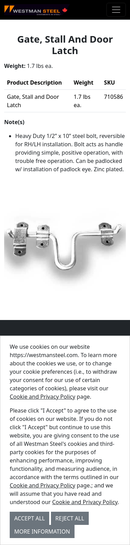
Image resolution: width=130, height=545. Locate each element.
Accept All (29, 518)
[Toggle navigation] (116, 10)
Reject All (69, 518)
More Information (42, 531)
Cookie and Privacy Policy (42, 396)
